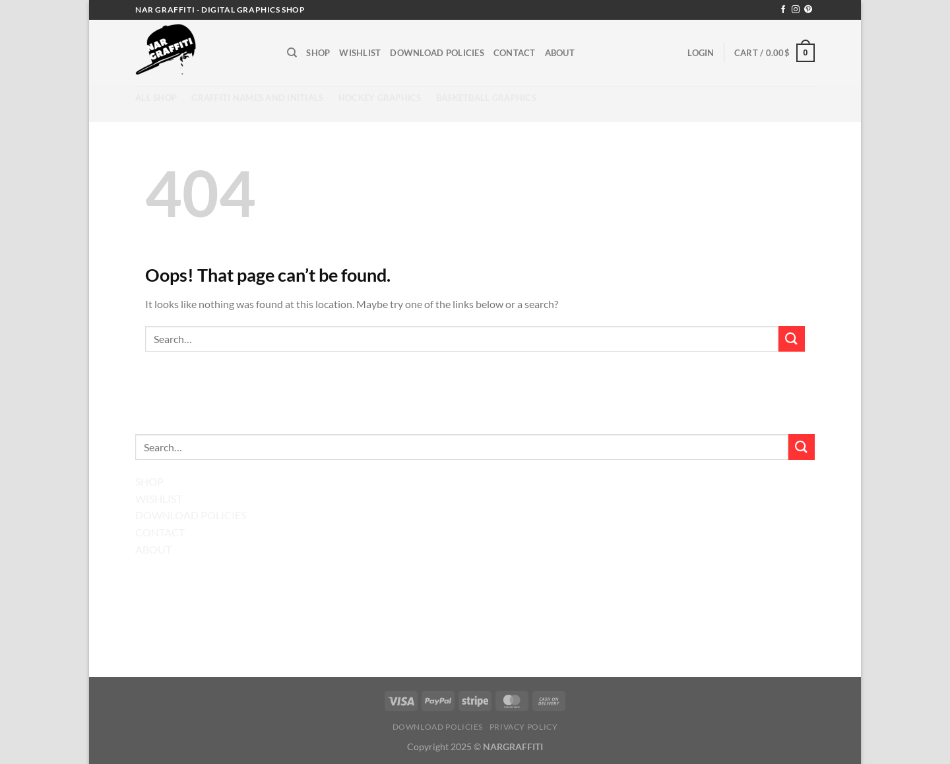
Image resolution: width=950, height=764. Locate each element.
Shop (318, 53)
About (560, 53)
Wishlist (360, 53)
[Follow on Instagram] (796, 10)
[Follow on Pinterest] (808, 10)
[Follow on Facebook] (783, 10)
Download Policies (437, 53)
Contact (514, 53)
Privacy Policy (524, 727)
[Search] (292, 52)
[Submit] (791, 339)
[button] (700, 53)
